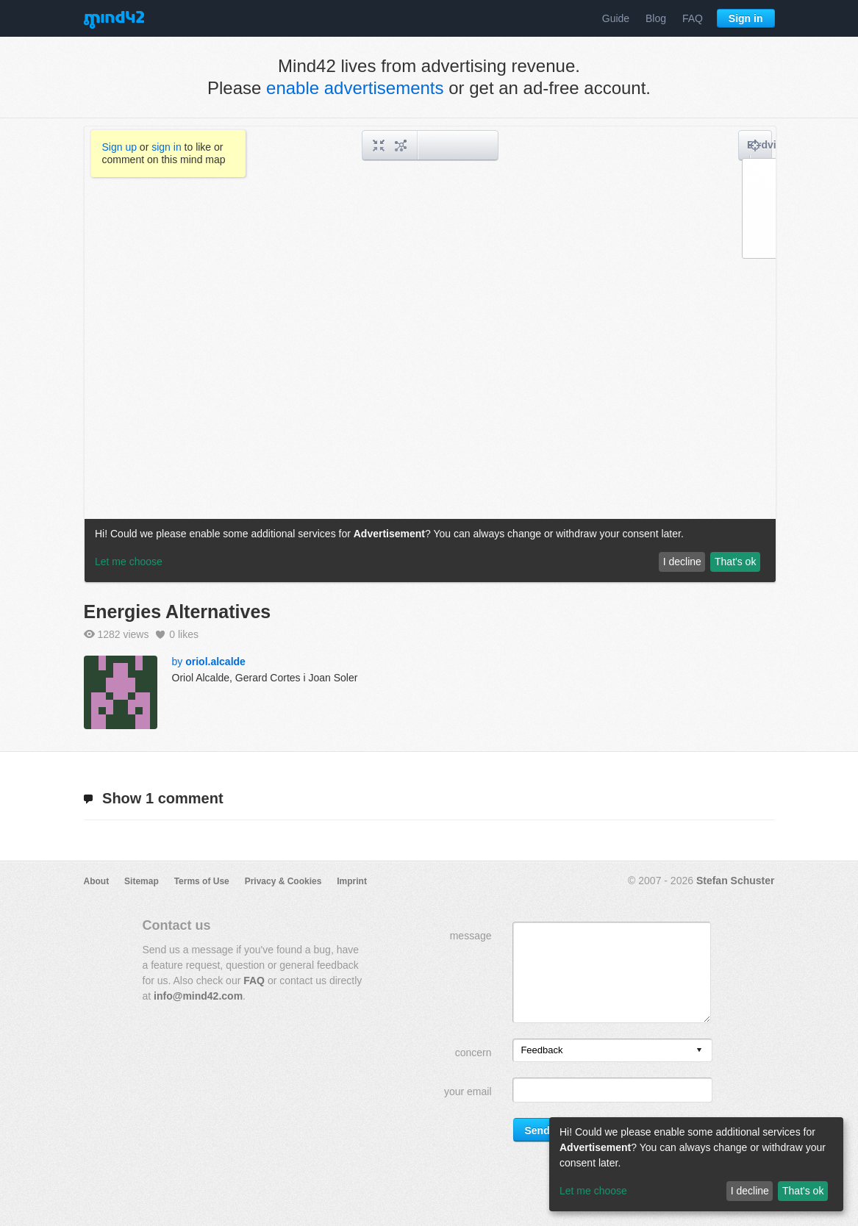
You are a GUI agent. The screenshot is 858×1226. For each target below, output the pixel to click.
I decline (750, 1191)
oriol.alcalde (215, 661)
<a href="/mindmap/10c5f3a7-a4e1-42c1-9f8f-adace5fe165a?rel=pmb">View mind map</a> (430, 354)
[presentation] (699, 1050)
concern (473, 1052)
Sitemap (141, 881)
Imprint (352, 881)
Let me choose (593, 1191)
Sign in (746, 18)
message (471, 936)
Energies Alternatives (177, 611)
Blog (656, 18)
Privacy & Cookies (283, 881)
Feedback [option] (541, 1049)
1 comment (154, 798)
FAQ (692, 18)
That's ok (802, 1191)
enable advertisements (354, 88)
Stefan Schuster (735, 880)
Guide (615, 18)
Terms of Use (201, 881)
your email (468, 1091)
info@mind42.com (198, 996)
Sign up (119, 147)
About (97, 881)
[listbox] (612, 1050)
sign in (166, 147)
